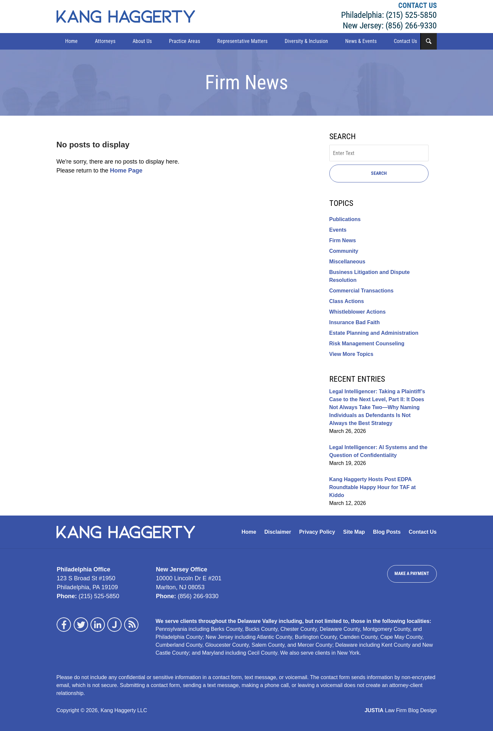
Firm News (342, 240)
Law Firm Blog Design (401, 710)
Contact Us (405, 41)
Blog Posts (387, 532)
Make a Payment (411, 573)
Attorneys (105, 41)
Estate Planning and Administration (374, 333)
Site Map (354, 532)
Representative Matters (242, 41)
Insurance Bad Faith (354, 322)
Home (71, 41)
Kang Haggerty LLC (389, 16)
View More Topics (351, 354)
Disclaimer (277, 532)
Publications (345, 219)
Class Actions (346, 301)
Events (338, 230)
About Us (142, 41)
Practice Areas (184, 41)
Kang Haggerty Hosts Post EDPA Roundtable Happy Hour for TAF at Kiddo (372, 487)
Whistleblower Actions (357, 312)
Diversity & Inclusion (306, 41)
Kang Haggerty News (126, 16)
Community (343, 251)
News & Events (361, 41)
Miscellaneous (347, 261)
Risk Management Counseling (367, 343)
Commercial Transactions (361, 290)
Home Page (126, 170)
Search (379, 173)
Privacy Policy (317, 532)
